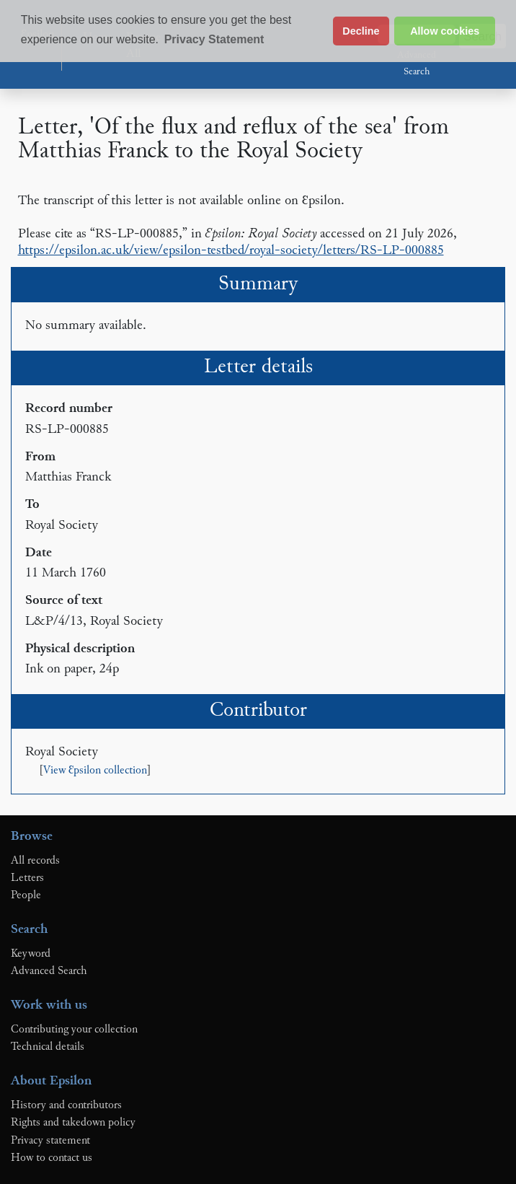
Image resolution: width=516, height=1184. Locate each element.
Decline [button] (360, 31)
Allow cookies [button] (444, 31)
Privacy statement (50, 1140)
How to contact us (51, 1158)
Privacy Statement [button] (214, 39)
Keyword (30, 954)
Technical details (47, 1047)
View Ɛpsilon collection (95, 771)
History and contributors (66, 1105)
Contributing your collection (74, 1029)
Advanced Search (416, 64)
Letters (27, 878)
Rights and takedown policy (73, 1122)
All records (35, 861)
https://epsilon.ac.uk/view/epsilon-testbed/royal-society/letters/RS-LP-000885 (231, 251)
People (26, 895)
